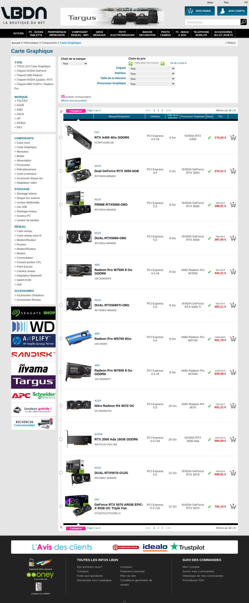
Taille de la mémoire (172, 116)
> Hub (18, 284)
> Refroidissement (25, 169)
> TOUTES (21, 100)
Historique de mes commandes (203, 575)
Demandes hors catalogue (94, 580)
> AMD (18, 109)
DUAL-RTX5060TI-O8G (111, 305)
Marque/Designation (119, 116)
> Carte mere (22, 142)
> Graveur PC (22, 215)
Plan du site (128, 575)
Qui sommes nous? (89, 567)
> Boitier (19, 156)
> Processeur (22, 165)
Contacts (83, 571)
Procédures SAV (193, 580)
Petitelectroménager (122, 33)
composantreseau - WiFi (79, 33)
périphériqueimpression (57, 33)
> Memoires (21, 151)
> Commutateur (23, 257)
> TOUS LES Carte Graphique (32, 66)
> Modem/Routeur (25, 240)
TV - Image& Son (182, 33)
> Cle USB (20, 207)
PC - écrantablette (36, 33)
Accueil (18, 33)
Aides (210, 2)
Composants (49, 42)
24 (234, 110)
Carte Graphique (70, 42)
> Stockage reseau (25, 211)
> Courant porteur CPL (27, 262)
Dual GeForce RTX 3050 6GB (116, 171)
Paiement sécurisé (132, 571)
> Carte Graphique (25, 147)
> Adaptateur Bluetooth (28, 275)
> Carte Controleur (25, 173)
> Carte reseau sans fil (27, 235)
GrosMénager (99, 33)
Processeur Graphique (193, 116)
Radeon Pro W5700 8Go (112, 338)
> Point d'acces (23, 266)
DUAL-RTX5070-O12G (111, 473)
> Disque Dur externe (27, 198)
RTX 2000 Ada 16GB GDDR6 (116, 439)
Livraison (126, 567)
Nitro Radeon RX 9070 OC (114, 406)
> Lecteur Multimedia (26, 202)
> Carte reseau (23, 231)
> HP (17, 118)
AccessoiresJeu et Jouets (223, 33)
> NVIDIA (20, 123)
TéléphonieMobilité (201, 33)
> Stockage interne (25, 193)
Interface (155, 116)
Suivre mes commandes (198, 571)
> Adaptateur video (25, 182)
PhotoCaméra (165, 33)
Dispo (209, 116)
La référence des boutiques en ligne (23, 18)
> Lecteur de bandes (26, 220)
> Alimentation (22, 160)
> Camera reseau (24, 271)
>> (169, 110)
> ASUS (19, 114)
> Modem (20, 253)
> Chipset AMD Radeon (28, 75)
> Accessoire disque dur (28, 178)
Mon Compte (191, 567)
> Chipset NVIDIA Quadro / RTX (33, 79)
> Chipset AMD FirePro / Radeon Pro (33, 86)
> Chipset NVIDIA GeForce (30, 70)
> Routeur (20, 244)
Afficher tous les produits (74, 100)
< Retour (230, 42)
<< (147, 110)
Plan (226, 2)
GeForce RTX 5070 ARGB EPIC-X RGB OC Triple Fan (118, 506)
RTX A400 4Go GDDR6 (111, 137)
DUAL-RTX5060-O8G (110, 238)
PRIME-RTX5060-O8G (111, 204)
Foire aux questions (90, 575)
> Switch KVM (22, 280)
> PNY (18, 127)
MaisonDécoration (147, 33)
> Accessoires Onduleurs (29, 295)
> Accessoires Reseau (27, 299)
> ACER (19, 105)
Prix (220, 116)
